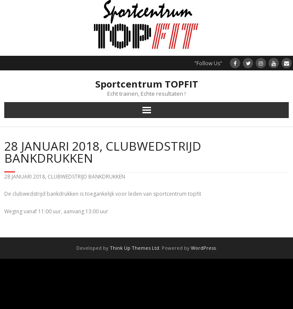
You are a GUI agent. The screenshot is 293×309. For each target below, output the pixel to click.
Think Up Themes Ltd (134, 248)
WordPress (203, 248)
